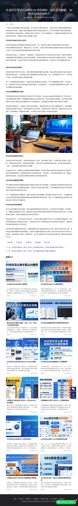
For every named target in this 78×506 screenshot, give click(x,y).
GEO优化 (10, 242)
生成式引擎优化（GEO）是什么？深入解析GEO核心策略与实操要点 (34, 251)
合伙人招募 (53, 499)
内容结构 (28, 242)
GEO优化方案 (44, 499)
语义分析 (47, 242)
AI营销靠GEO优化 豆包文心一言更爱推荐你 (55, 400)
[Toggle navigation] (76, 2)
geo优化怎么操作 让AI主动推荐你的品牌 (54, 439)
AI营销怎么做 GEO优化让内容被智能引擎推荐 (22, 478)
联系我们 (61, 499)
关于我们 (21, 499)
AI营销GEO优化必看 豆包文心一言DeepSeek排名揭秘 (21, 402)
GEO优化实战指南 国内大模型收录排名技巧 (55, 323)
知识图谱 (38, 242)
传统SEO (19, 242)
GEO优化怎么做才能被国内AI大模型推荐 (54, 362)
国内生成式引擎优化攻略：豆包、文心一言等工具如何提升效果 (21, 324)
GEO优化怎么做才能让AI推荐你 (17, 284)
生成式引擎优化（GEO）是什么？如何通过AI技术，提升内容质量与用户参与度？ (38, 247)
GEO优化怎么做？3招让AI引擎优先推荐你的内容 (56, 479)
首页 (7, 24)
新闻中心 (29, 17)
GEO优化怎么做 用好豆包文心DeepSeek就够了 (21, 363)
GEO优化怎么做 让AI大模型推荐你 (52, 284)
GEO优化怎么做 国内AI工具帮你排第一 (19, 439)
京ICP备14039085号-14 (45, 501)
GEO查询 (35, 499)
